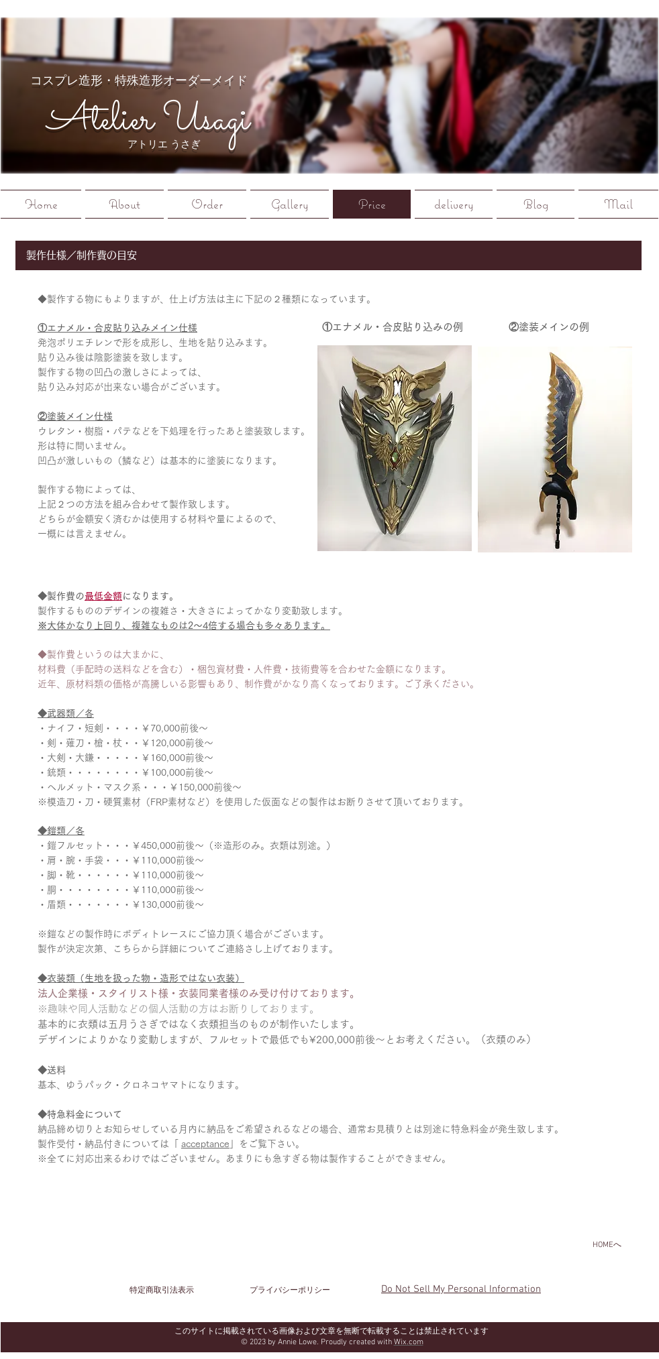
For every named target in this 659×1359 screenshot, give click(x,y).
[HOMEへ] (606, 1245)
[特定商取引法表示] (161, 1290)
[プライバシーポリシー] (290, 1290)
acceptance (205, 1143)
